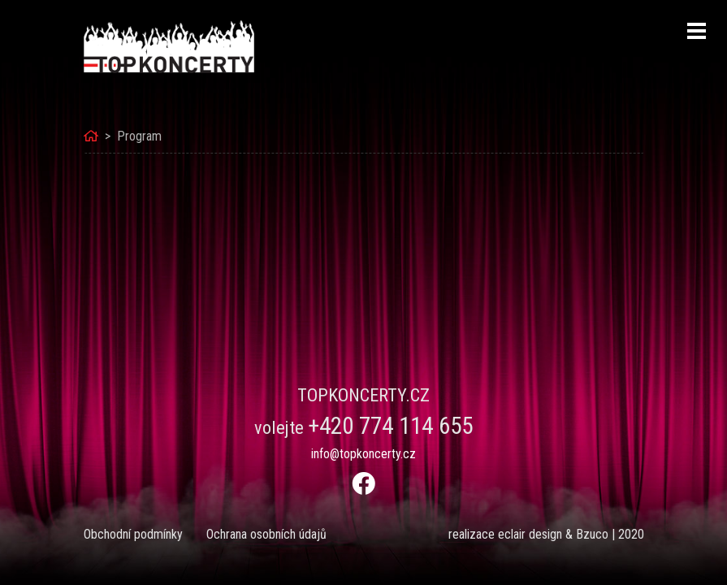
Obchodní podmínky (133, 534)
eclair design (530, 534)
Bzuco (592, 534)
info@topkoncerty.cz (363, 454)
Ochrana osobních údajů (266, 534)
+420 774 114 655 (390, 426)
